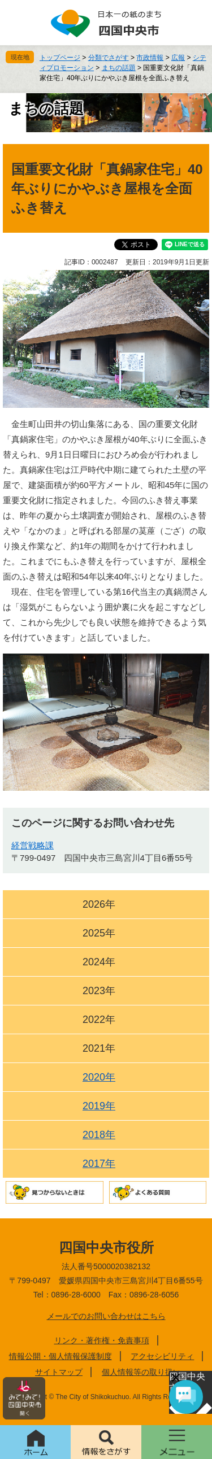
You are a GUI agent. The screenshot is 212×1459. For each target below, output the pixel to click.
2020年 (99, 1077)
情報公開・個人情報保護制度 (60, 1356)
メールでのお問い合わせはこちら (106, 1316)
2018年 (99, 1134)
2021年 (99, 1048)
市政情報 (149, 58)
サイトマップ (59, 1372)
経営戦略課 (32, 845)
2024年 (99, 962)
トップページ (60, 58)
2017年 (99, 1163)
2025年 (99, 933)
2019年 (99, 1106)
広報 (178, 58)
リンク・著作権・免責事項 (101, 1340)
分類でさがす (108, 58)
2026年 (99, 904)
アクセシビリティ (162, 1356)
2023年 (99, 990)
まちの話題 (119, 68)
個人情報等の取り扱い (141, 1372)
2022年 (99, 1019)
